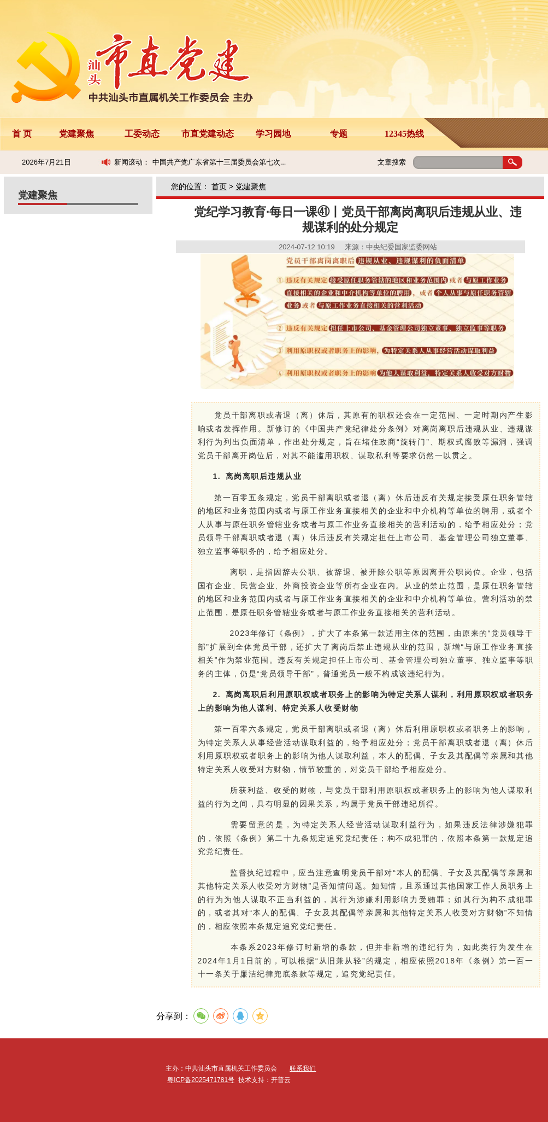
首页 (219, 186)
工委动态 (142, 133)
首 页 (22, 133)
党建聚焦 (76, 133)
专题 (338, 133)
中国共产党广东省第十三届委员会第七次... (219, 162)
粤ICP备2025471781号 (200, 1080)
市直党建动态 (207, 133)
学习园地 (273, 133)
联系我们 (303, 1068)
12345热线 (404, 133)
